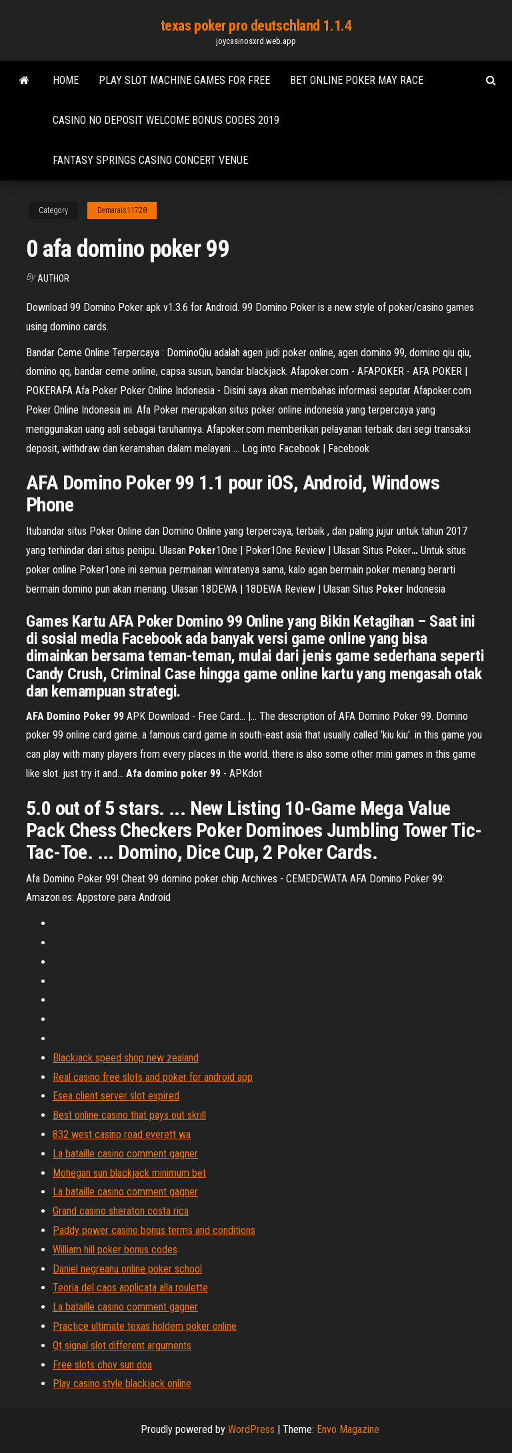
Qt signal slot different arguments (122, 1345)
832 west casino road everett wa (122, 1134)
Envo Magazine (348, 1429)
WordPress (251, 1429)
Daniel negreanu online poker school (127, 1269)
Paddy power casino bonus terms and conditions (154, 1230)
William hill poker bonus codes (115, 1249)
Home (66, 80)
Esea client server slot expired (116, 1095)
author (53, 278)
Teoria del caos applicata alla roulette (130, 1287)
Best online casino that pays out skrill (129, 1115)
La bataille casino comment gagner (125, 1153)
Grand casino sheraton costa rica (121, 1211)
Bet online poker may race (356, 80)
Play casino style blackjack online (122, 1383)
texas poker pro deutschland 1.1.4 (256, 25)
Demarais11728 (122, 210)
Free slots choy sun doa (102, 1364)
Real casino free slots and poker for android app (153, 1077)
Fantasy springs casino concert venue (150, 160)
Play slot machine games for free (184, 80)
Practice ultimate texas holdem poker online (145, 1326)
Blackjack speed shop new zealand (126, 1057)
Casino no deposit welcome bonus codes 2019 (166, 120)
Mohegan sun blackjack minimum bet (129, 1173)
